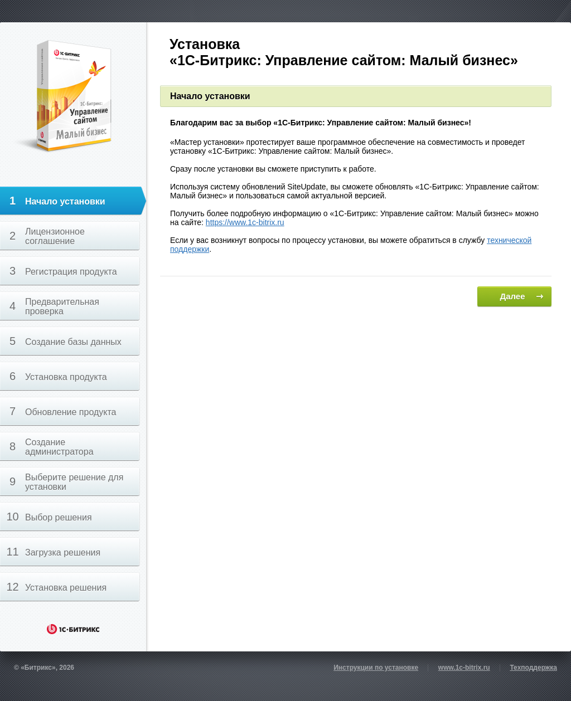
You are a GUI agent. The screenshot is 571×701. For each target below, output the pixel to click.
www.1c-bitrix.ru (464, 667)
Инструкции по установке (375, 667)
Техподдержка (533, 667)
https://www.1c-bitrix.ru (245, 222)
